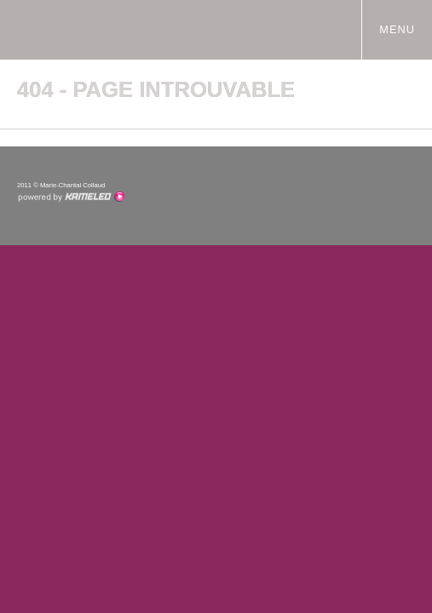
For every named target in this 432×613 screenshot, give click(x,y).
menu (404, 28)
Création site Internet (70, 197)
